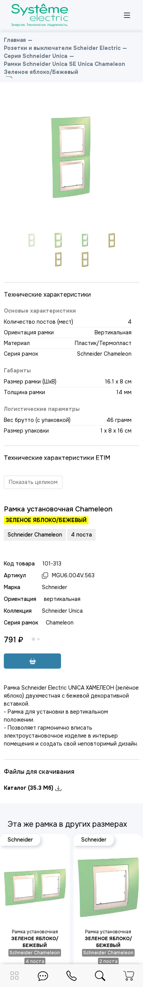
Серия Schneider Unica (35, 56)
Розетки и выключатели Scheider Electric (62, 48)
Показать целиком (33, 482)
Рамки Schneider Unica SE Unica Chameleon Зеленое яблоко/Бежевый (64, 68)
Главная (15, 40)
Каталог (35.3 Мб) (32, 787)
